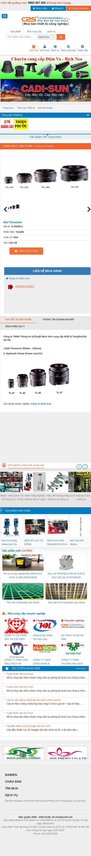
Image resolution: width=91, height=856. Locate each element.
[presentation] (79, 466)
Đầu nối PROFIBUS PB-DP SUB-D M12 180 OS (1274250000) (66, 575)
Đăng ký (57, 8)
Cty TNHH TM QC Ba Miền (72, 637)
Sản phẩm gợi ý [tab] (15, 326)
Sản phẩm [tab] (15, 31)
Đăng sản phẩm (78, 8)
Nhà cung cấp (68, 48)
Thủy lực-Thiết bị (26, 108)
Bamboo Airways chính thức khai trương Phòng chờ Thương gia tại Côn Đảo (45, 800)
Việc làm (33, 48)
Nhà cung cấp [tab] (34, 31)
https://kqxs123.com (61, 838)
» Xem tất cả (80, 668)
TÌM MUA (11, 788)
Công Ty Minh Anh (18, 278)
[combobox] (55, 37)
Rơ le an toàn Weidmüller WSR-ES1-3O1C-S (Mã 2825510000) (23, 575)
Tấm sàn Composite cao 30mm (23, 602)
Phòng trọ (24, 838)
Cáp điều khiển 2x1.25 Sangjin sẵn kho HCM (28, 726)
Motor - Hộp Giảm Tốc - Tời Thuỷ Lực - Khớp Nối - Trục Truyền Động (12, 497)
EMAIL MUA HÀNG (26, 251)
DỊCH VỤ (11, 795)
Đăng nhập (40, 8)
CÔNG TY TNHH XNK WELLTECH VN (16, 662)
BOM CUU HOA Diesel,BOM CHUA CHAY (57, 542)
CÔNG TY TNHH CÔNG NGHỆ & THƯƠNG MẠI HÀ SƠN (42, 662)
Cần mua (44, 48)
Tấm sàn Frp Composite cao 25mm (66, 602)
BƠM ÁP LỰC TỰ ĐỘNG (33, 542)
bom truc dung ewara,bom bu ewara (9, 542)
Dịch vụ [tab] (51, 31)
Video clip (82, 48)
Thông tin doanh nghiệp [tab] (58, 319)
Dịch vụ (55, 48)
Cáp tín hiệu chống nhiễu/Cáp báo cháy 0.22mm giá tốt (33, 700)
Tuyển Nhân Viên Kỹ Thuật (20, 674)
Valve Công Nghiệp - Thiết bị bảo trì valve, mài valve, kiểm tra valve (35, 497)
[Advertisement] (45, 436)
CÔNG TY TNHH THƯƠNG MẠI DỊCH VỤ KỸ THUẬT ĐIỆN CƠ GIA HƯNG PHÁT (72, 662)
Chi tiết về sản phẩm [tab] (18, 319)
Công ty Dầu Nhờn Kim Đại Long (43, 637)
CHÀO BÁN (13, 781)
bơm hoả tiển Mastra (77, 542)
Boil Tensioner (45, 108)
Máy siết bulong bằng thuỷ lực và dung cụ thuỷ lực (58, 497)
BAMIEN (11, 775)
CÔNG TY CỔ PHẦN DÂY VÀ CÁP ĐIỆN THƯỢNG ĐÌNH (16, 637)
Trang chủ (8, 108)
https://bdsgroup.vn (41, 838)
